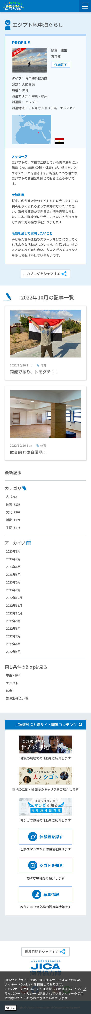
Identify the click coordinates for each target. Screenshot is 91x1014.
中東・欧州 (14, 675)
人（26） (12, 496)
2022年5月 (13, 651)
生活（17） (14, 527)
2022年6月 (13, 644)
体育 (9, 690)
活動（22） (14, 520)
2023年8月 (13, 551)
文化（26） (14, 512)
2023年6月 (13, 566)
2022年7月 (13, 636)
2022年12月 (14, 597)
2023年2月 (13, 590)
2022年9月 (13, 621)
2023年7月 (13, 559)
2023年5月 (13, 574)
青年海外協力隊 (17, 698)
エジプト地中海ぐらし (37, 24)
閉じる (10, 1008)
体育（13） (14, 504)
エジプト (12, 683)
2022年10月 (14, 613)
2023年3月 (13, 582)
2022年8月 (13, 628)
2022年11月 (14, 605)
